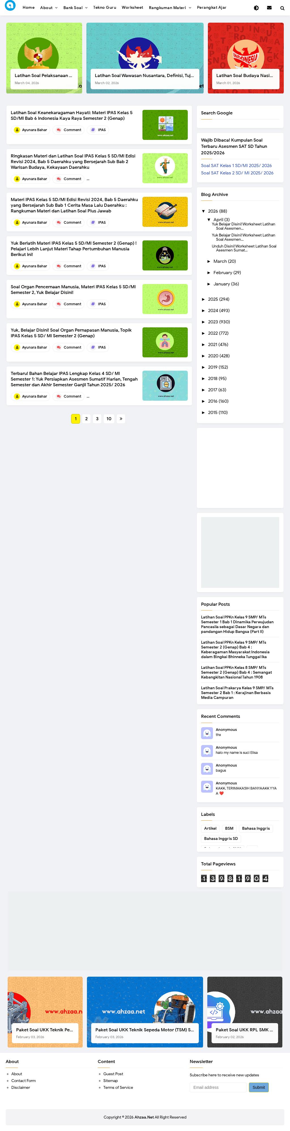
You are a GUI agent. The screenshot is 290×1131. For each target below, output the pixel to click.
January (222, 284)
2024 (213, 310)
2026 (213, 211)
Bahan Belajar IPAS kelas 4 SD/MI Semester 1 (135, 396)
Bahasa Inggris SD (221, 838)
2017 (213, 390)
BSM (229, 828)
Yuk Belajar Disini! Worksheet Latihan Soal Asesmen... (243, 226)
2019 (213, 367)
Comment (72, 129)
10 (109, 419)
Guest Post (113, 1074)
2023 (213, 322)
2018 (213, 378)
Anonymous (226, 729)
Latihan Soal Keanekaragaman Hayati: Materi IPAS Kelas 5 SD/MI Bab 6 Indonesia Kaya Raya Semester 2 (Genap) (72, 115)
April (219, 220)
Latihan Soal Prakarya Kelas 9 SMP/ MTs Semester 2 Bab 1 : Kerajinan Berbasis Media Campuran (237, 693)
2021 (213, 344)
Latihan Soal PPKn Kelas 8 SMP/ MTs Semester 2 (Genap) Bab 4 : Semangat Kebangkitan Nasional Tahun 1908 (236, 672)
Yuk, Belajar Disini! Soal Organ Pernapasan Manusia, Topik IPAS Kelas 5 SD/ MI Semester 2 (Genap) (71, 333)
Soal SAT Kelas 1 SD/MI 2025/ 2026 (236, 165)
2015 (213, 412)
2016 (213, 401)
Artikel (210, 828)
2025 (213, 299)
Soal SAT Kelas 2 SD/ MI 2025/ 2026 (237, 173)
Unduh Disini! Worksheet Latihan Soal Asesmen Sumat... (244, 248)
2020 (213, 356)
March (221, 261)
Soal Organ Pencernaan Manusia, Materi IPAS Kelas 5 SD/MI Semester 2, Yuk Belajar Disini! (73, 289)
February (223, 273)
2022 (213, 333)
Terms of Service (118, 1087)
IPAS (102, 129)
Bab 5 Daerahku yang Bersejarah (125, 178)
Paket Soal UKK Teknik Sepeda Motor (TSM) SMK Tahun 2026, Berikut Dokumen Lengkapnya (147, 1033)
